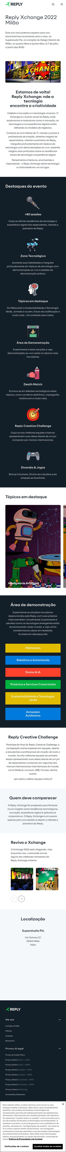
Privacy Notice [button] (17, 1060)
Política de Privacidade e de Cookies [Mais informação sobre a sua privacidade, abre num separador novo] (25, 1139)
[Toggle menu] (61, 4)
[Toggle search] (53, 4)
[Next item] (21, 899)
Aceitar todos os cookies (47, 1146)
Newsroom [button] (10, 1041)
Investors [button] (9, 1036)
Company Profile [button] (12, 1026)
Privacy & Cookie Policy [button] (15, 1055)
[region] (33, 1126)
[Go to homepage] (14, 4)
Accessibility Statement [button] (15, 1094)
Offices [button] (8, 1031)
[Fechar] (63, 1104)
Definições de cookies (17, 1146)
